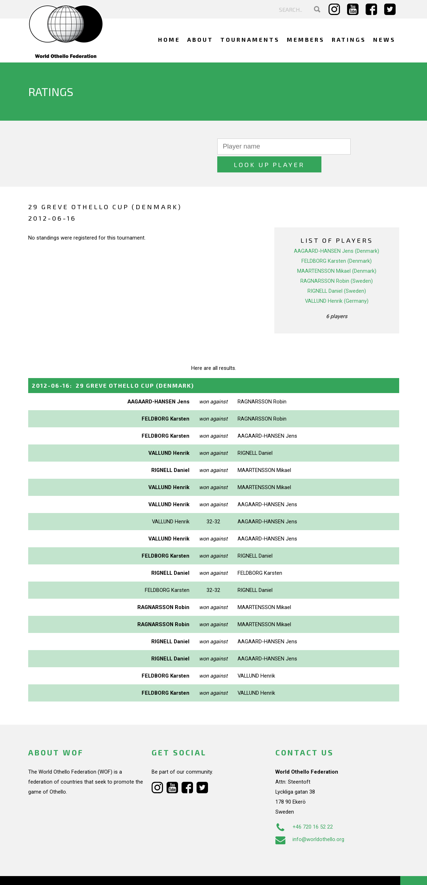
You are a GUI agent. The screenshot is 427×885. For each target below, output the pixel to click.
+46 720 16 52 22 (304, 809)
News (384, 39)
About (200, 39)
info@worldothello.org (309, 821)
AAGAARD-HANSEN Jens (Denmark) (336, 233)
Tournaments (250, 39)
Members (306, 39)
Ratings (349, 39)
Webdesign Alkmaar (59, 872)
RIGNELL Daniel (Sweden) (336, 273)
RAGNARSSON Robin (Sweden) (336, 263)
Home (169, 39)
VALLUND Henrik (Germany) (336, 283)
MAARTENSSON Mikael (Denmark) (336, 253)
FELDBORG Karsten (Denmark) (336, 243)
